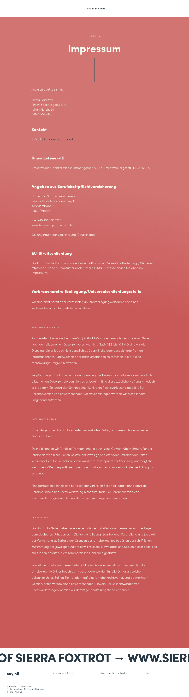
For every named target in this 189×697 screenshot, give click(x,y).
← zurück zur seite (95, 8)
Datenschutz (27, 685)
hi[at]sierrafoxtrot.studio (58, 139)
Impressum (12, 685)
